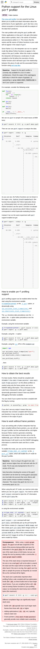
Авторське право (12, 624)
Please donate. (33, 639)
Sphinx (32, 647)
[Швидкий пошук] (21, 2)
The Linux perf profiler (9, 19)
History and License (19, 634)
